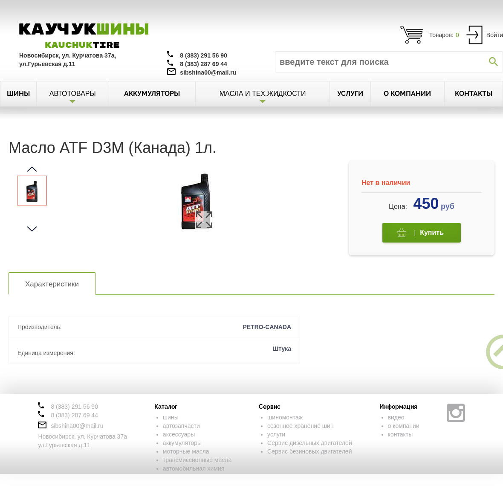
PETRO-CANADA (267, 327)
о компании (403, 425)
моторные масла (186, 451)
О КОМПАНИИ (407, 94)
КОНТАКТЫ (473, 94)
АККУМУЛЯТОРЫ (152, 94)
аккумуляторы (182, 442)
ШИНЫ (18, 94)
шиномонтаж (285, 417)
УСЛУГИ (350, 94)
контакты (400, 434)
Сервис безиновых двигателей (309, 451)
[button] (32, 169)
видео (396, 417)
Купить (420, 233)
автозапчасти (181, 425)
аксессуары (179, 434)
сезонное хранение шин (300, 425)
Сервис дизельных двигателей (309, 442)
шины (171, 417)
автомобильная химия (194, 468)
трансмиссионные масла (197, 460)
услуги (276, 434)
